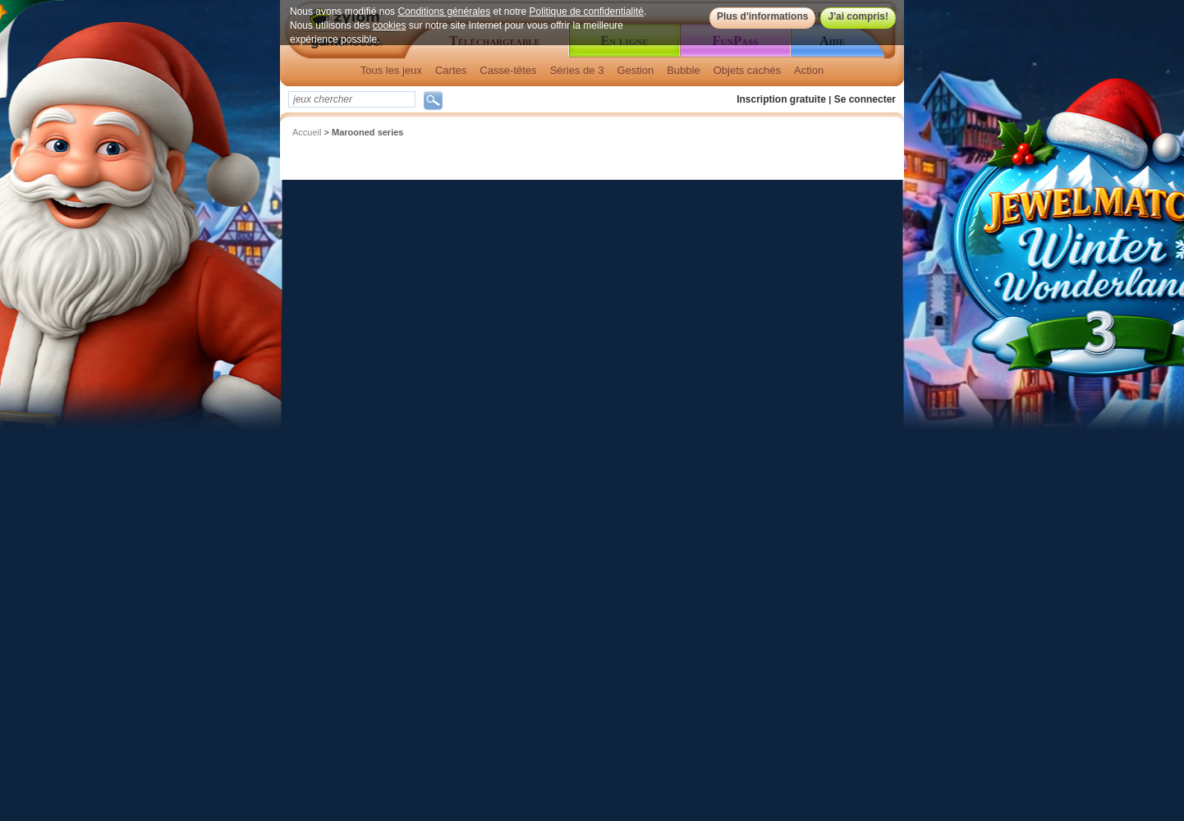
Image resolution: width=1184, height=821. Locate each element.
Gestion (635, 70)
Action (809, 70)
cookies (389, 25)
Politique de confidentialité (587, 11)
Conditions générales (443, 11)
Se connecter (865, 99)
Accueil (306, 132)
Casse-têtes (508, 70)
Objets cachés (747, 70)
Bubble (683, 70)
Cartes (450, 70)
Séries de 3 (577, 70)
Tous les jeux (391, 70)
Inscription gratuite (781, 99)
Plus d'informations (763, 16)
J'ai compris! (858, 16)
